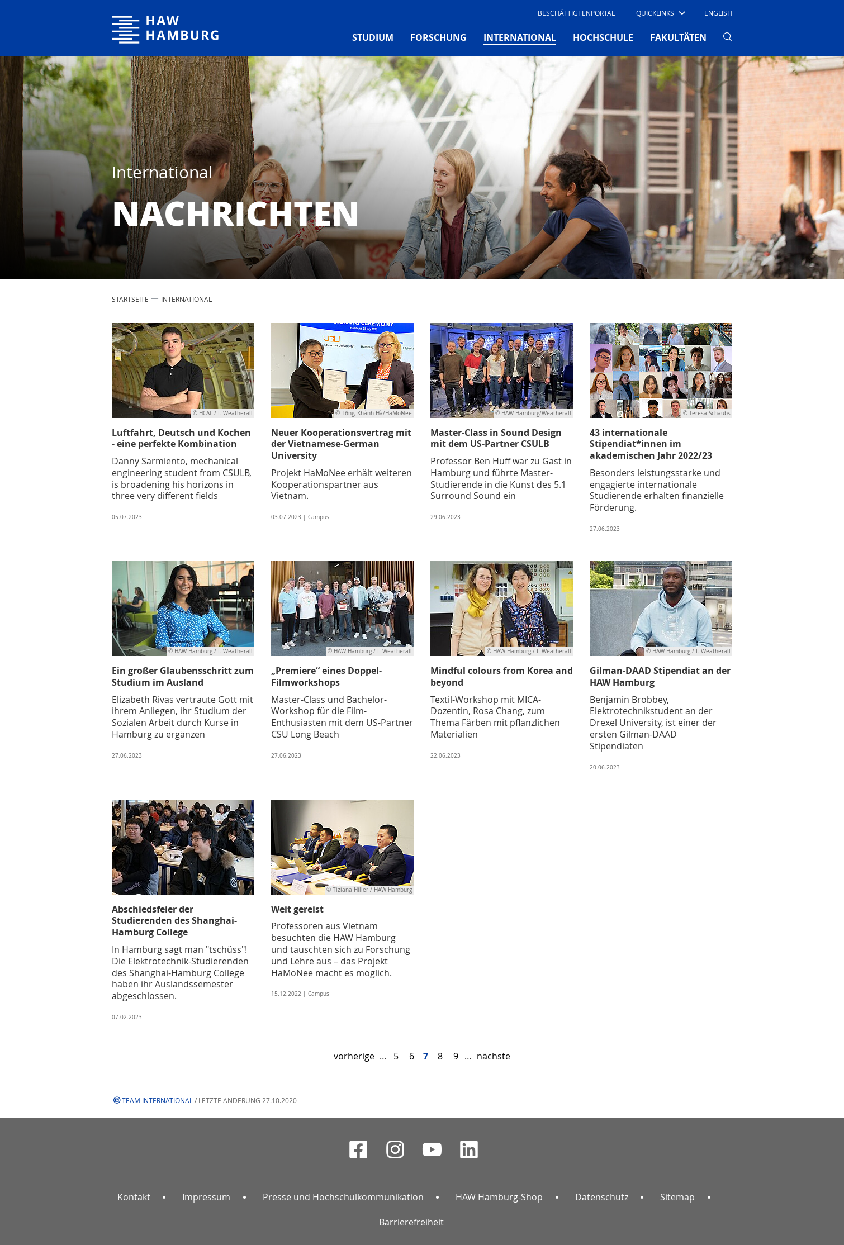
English (718, 12)
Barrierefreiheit (411, 1222)
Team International (157, 1100)
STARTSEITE (130, 298)
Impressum (206, 1197)
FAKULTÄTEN (678, 37)
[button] (660, 12)
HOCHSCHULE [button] (603, 37)
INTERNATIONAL (186, 298)
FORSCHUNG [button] (438, 37)
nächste (493, 1056)
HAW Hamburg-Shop (499, 1197)
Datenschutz (601, 1197)
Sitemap (677, 1197)
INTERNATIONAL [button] (519, 37)
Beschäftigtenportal (576, 12)
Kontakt (133, 1197)
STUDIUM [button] (372, 37)
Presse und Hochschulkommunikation (343, 1197)
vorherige (354, 1056)
